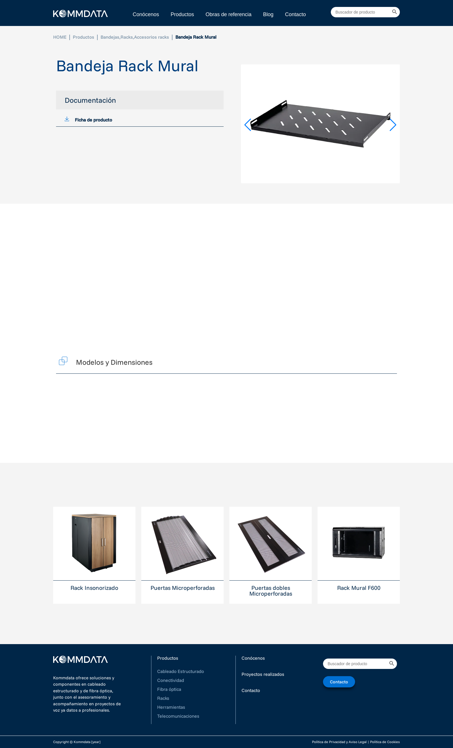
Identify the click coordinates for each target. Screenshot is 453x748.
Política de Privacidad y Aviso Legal (339, 742)
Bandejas (110, 37)
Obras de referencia (228, 14)
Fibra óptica (169, 689)
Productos (182, 14)
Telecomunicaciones (178, 716)
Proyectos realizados (263, 674)
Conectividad (170, 680)
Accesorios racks (151, 37)
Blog (268, 14)
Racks (126, 37)
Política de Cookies (385, 742)
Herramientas (171, 707)
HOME (59, 37)
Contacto (295, 14)
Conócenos (146, 14)
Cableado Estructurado (180, 671)
